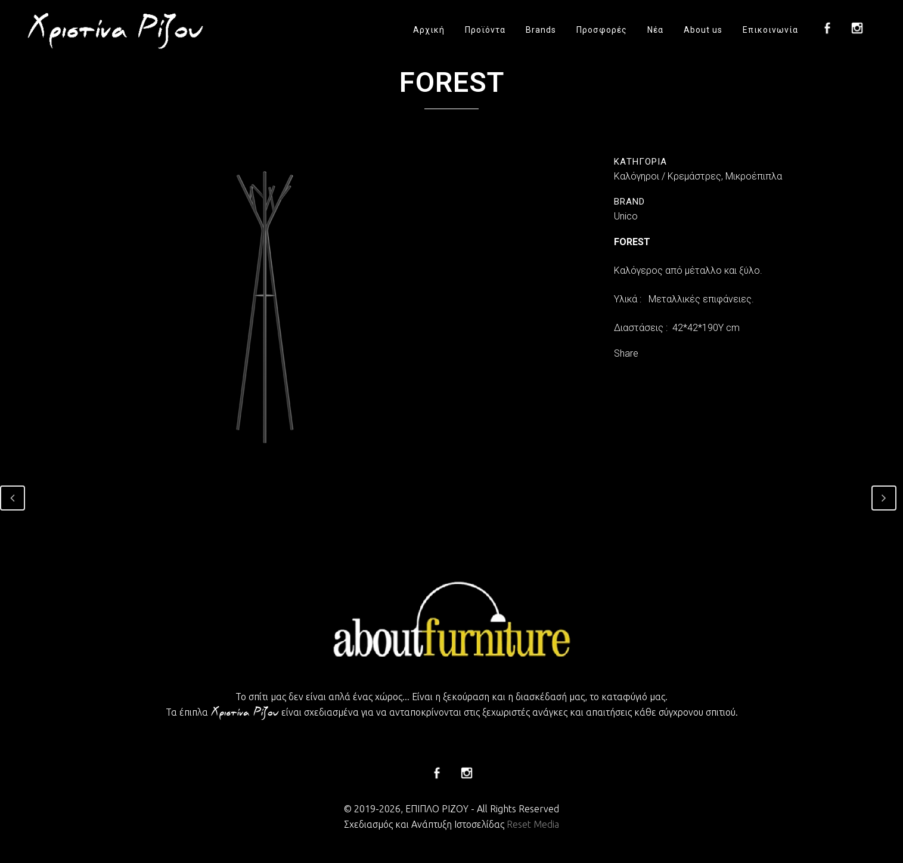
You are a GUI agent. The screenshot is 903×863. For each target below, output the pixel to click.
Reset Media (533, 824)
